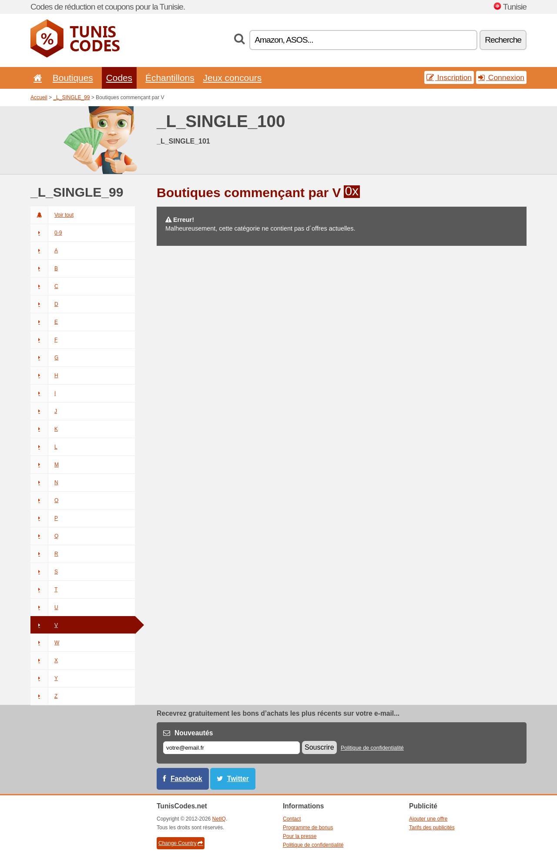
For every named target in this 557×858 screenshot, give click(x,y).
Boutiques (73, 78)
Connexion (501, 77)
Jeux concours (232, 78)
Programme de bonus (308, 827)
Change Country (180, 843)
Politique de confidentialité (372, 748)
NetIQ (219, 819)
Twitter (238, 778)
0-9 (46, 232)
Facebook (186, 778)
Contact (292, 819)
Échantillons (170, 78)
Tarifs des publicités (432, 827)
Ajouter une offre (428, 819)
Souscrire (319, 747)
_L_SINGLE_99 (71, 97)
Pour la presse (299, 836)
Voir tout (52, 215)
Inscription (449, 77)
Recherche (503, 39)
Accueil (38, 97)
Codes (119, 78)
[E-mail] (231, 747)
